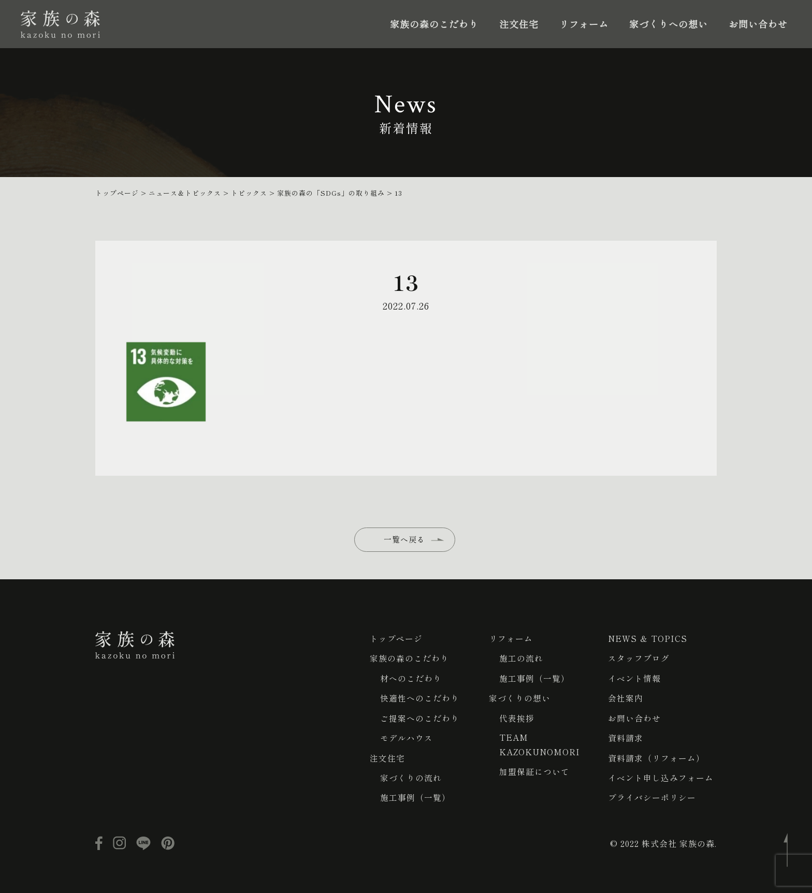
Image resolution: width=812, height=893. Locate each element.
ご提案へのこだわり (419, 717)
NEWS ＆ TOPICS (648, 638)
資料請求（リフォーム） (656, 756)
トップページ (396, 638)
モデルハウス (406, 736)
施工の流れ (521, 658)
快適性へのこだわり (419, 697)
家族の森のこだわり (434, 24)
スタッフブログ (639, 658)
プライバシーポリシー (652, 795)
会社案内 (625, 697)
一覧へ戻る (406, 546)
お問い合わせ (758, 24)
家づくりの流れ (411, 776)
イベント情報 (634, 677)
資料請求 (625, 736)
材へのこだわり (411, 677)
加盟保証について (534, 771)
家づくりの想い (519, 697)
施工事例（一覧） (415, 795)
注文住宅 (519, 24)
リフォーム (583, 24)
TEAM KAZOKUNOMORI (540, 743)
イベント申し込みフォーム (661, 776)
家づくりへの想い (668, 24)
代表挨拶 (516, 717)
